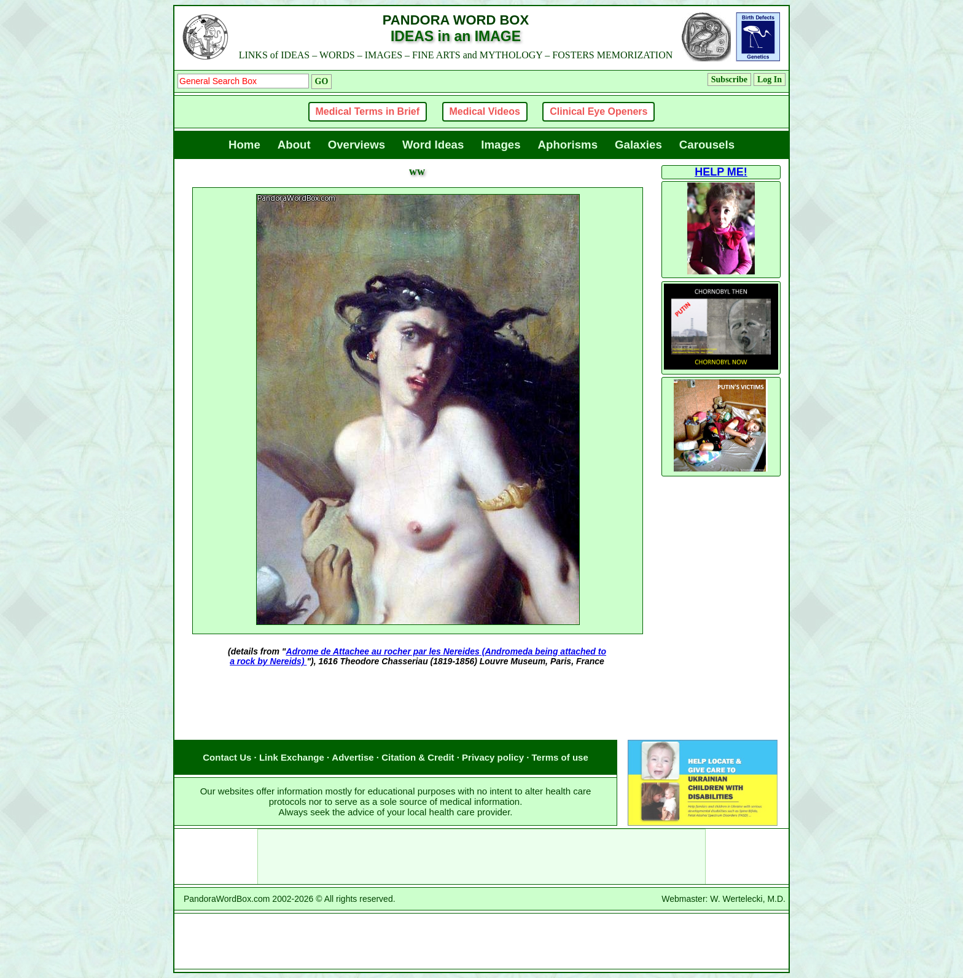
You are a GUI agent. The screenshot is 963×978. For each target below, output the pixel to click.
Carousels (707, 144)
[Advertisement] (417, 715)
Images (500, 144)
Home (244, 144)
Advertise (352, 757)
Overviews (356, 144)
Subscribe (729, 79)
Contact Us (227, 757)
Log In (769, 79)
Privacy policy (493, 757)
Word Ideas (433, 144)
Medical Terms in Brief (368, 111)
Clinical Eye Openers (598, 111)
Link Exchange (291, 757)
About (294, 144)
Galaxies (638, 144)
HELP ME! (721, 172)
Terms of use (560, 757)
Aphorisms (568, 144)
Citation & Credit (417, 757)
